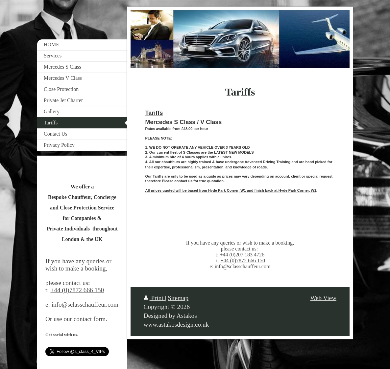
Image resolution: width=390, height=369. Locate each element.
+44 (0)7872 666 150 (242, 260)
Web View (323, 297)
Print (154, 297)
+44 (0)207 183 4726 (242, 254)
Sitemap (178, 297)
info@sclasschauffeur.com (85, 304)
